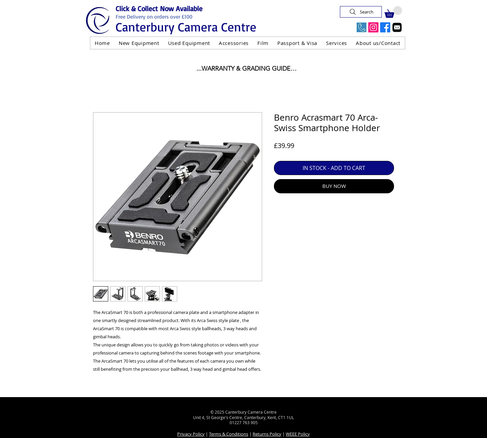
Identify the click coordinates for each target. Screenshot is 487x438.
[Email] (397, 27)
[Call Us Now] (361, 27)
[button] (393, 12)
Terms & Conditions (228, 434)
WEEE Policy (298, 434)
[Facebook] (385, 27)
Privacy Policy (191, 434)
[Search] (361, 12)
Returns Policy (267, 434)
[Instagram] (373, 27)
